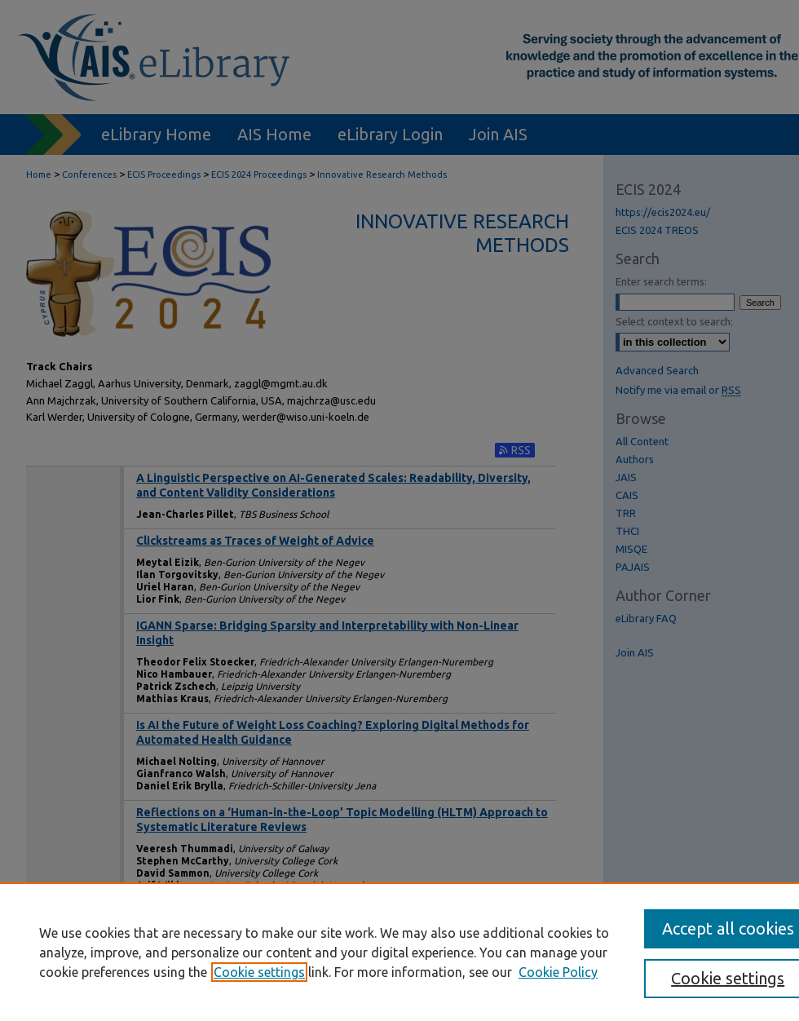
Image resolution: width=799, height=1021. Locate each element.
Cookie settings (259, 972)
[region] (399, 951)
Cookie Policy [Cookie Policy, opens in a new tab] (558, 972)
